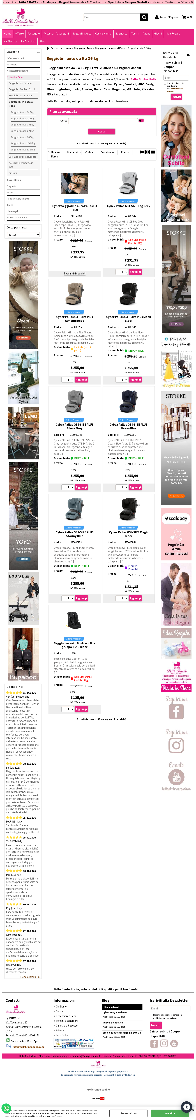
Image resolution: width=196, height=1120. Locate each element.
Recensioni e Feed (66, 1016)
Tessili (135, 33)
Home (7, 33)
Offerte (19, 33)
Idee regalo (13, 211)
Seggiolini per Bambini (20, 95)
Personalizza (129, 1113)
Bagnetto (121, 33)
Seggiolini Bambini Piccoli (22, 89)
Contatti (60, 1011)
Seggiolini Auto (82, 33)
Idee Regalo (173, 33)
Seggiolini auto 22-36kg (23, 149)
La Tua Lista (28, 41)
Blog (42, 41)
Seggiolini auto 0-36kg (22, 124)
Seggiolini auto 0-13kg (22, 112)
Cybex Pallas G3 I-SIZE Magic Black (128, 534)
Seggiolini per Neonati (20, 83)
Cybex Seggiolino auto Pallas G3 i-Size (74, 208)
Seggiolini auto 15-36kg (23, 143)
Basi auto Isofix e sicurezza (22, 156)
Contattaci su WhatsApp (24, 1041)
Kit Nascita (10, 41)
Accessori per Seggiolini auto (21, 164)
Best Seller (62, 1035)
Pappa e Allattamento (18, 198)
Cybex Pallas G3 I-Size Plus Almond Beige (74, 319)
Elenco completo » (30, 977)
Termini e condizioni (67, 1020)
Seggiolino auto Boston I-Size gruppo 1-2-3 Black (74, 645)
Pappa (146, 33)
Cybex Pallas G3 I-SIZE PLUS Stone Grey (75, 426)
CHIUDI (193, 1110)
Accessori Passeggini (56, 33)
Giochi (158, 33)
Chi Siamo (61, 1006)
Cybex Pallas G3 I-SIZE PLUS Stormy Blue (75, 534)
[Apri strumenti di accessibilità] (186, 1107)
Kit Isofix (13, 173)
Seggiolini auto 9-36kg (22, 137)
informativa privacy (167, 1018)
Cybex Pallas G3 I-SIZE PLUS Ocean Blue (128, 426)
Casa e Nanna (103, 33)
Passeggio (33, 33)
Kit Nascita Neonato (17, 217)
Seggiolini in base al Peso (21, 104)
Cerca (63, 120)
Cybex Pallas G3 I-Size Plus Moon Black (128, 319)
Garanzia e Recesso (67, 1025)
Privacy (58, 1116)
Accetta (170, 1113)
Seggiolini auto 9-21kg (22, 130)
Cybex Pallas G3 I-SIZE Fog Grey (128, 206)
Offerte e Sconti (15, 58)
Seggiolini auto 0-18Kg (22, 118)
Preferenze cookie (98, 1089)
